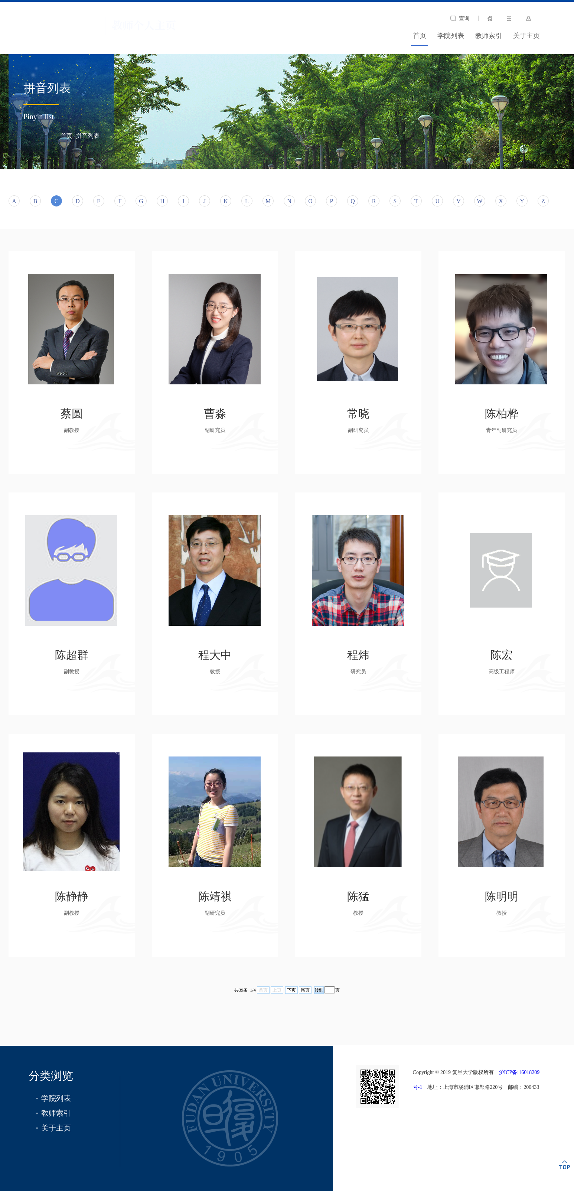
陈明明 (501, 896)
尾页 (305, 990)
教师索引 (488, 35)
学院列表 (450, 35)
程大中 (215, 655)
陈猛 (358, 896)
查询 (464, 18)
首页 (419, 35)
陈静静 (71, 896)
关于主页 (526, 35)
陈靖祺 (215, 896)
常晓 (358, 413)
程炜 (358, 655)
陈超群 (71, 655)
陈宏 (501, 655)
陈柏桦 (501, 413)
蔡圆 (72, 413)
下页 (291, 990)
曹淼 (215, 413)
